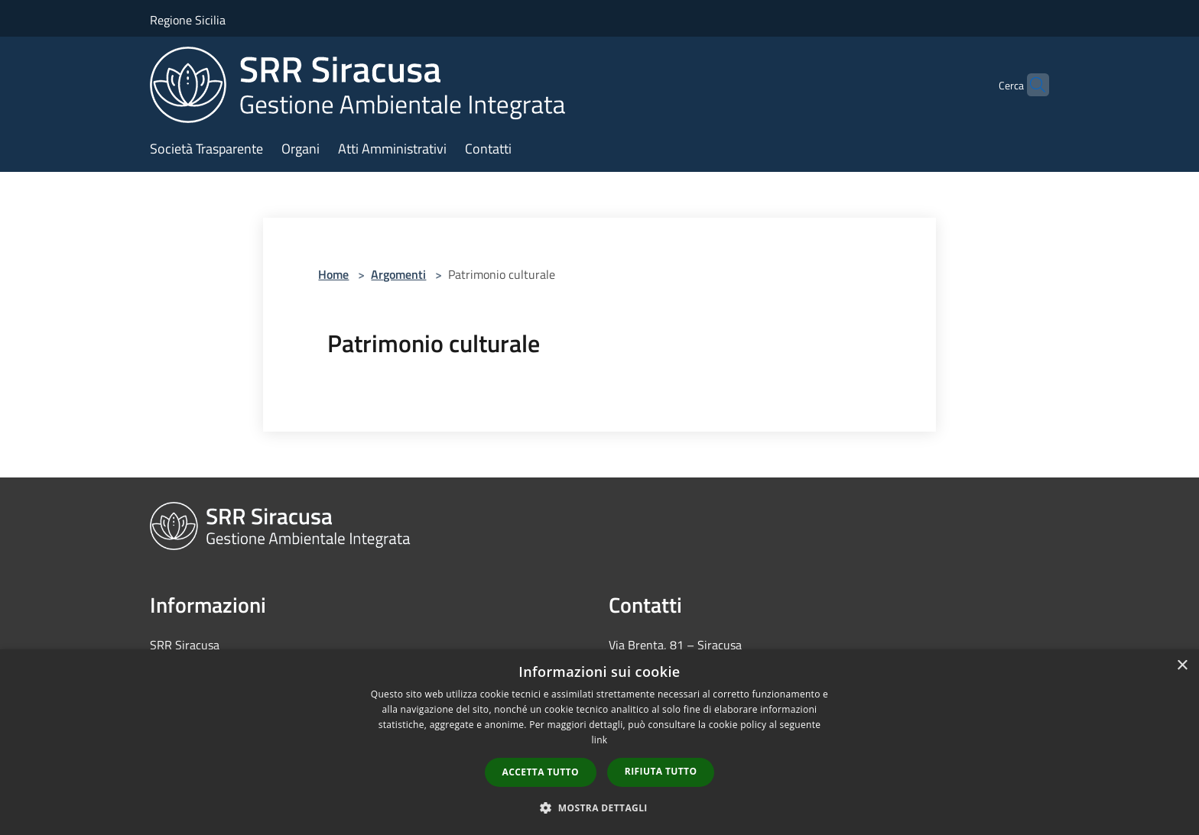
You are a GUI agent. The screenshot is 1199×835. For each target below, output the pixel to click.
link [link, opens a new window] (600, 739)
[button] (599, 807)
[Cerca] (1030, 84)
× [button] (1182, 666)
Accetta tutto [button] (540, 771)
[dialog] (599, 742)
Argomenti (398, 274)
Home (333, 274)
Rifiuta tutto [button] (661, 771)
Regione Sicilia (188, 20)
